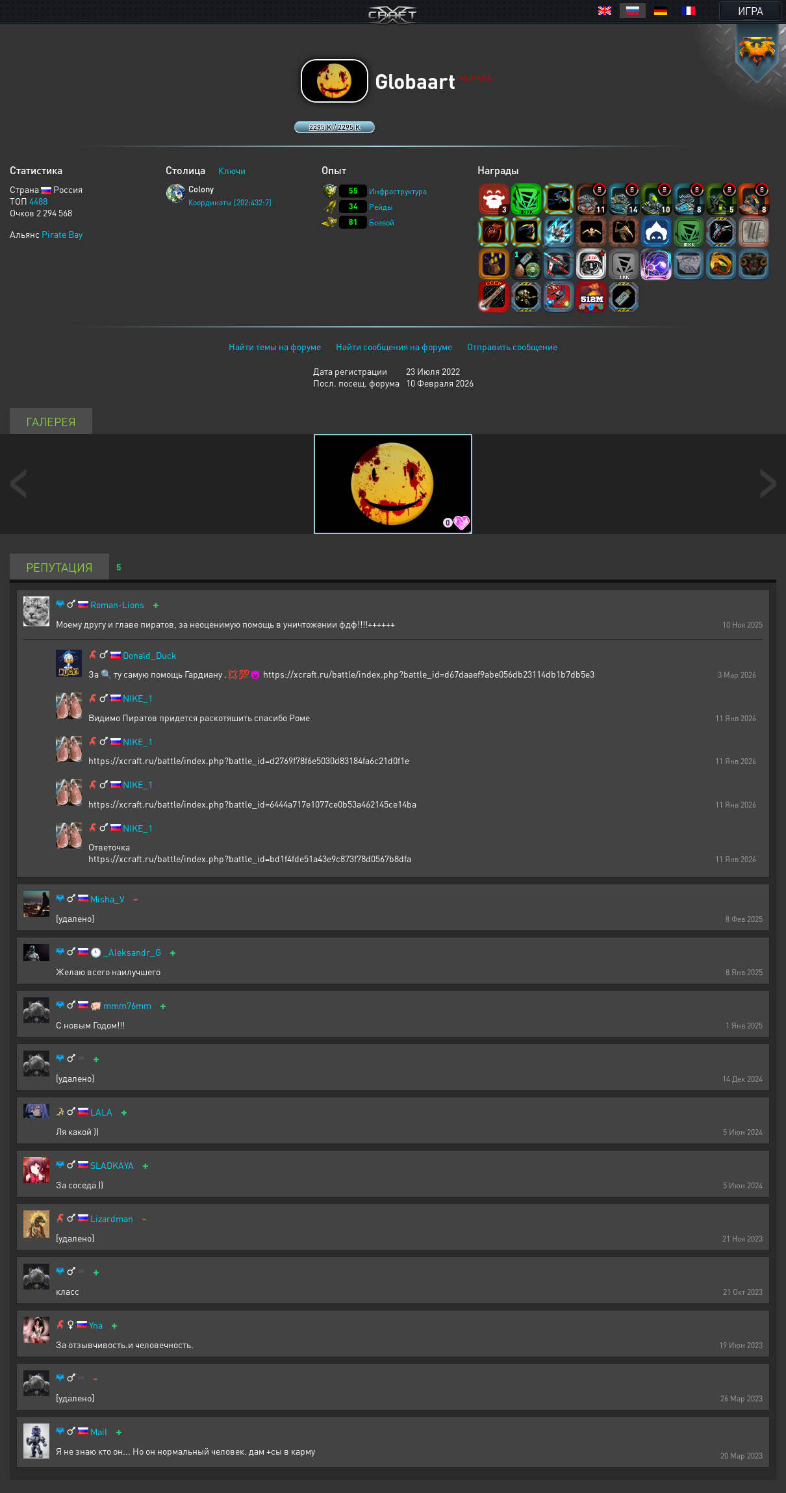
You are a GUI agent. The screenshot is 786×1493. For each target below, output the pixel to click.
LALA (101, 1111)
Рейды (381, 207)
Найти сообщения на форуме (394, 346)
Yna (96, 1325)
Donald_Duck (150, 655)
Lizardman (111, 1218)
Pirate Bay (62, 234)
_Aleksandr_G (132, 952)
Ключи (232, 170)
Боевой (381, 222)
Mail (98, 1431)
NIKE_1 (138, 698)
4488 (38, 201)
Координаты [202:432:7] (230, 202)
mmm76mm (127, 1005)
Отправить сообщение (512, 346)
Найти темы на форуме (275, 346)
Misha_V (107, 898)
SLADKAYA (112, 1165)
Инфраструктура (398, 191)
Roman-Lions (117, 604)
